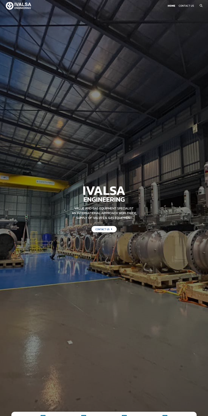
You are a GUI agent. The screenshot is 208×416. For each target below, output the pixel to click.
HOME (171, 6)
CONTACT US (186, 6)
